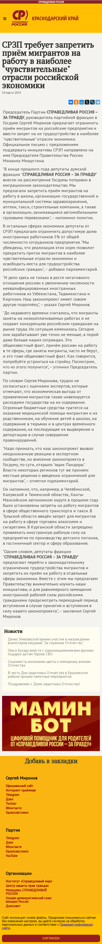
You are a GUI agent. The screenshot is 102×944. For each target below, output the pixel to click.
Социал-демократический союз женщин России (28, 899)
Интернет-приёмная (21, 790)
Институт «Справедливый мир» (29, 881)
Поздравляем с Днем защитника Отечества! (42, 684)
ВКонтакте (14, 808)
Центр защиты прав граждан (27, 885)
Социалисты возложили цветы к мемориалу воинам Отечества (47, 664)
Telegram (12, 794)
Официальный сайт (19, 786)
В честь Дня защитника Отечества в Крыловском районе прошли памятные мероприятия (46, 675)
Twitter (11, 803)
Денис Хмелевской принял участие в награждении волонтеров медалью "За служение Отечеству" (46, 641)
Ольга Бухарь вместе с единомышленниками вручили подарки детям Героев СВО (49, 652)
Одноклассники (17, 812)
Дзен (9, 799)
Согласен (51, 938)
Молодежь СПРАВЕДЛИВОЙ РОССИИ (26, 891)
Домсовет (13, 906)
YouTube (12, 855)
